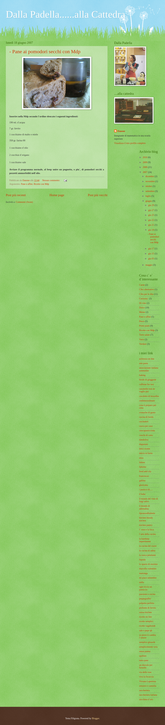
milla (141, 582)
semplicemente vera (148, 647)
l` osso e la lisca (146, 529)
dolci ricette (144, 448)
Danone (121, 131)
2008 (145, 167)
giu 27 (151, 210)
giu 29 (151, 205)
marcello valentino (147, 568)
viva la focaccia (146, 676)
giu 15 (151, 253)
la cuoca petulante (147, 555)
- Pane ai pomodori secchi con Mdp (44, 51)
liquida (142, 559)
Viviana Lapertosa (147, 681)
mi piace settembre (147, 578)
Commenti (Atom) (24, 202)
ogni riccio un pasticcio (145, 588)
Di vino (142, 303)
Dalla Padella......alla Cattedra (65, 14)
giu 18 (151, 230)
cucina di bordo (146, 417)
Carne (142, 285)
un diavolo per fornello (145, 666)
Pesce (141, 321)
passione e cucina (147, 594)
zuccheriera (144, 690)
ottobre (149, 186)
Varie (141, 339)
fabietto (142, 467)
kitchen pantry (145, 525)
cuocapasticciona (147, 430)
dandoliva (143, 439)
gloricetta (143, 485)
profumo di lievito (147, 608)
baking (142, 375)
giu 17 (151, 248)
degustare (143, 444)
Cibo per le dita (146, 294)
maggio (149, 265)
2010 (145, 157)
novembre (150, 181)
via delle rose (145, 672)
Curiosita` (143, 298)
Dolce (142, 307)
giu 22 (151, 220)
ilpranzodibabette (147, 513)
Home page (57, 195)
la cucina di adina (147, 550)
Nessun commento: (51, 180)
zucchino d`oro (146, 699)
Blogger (95, 718)
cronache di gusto (147, 412)
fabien (142, 462)
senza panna (144, 651)
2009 (145, 162)
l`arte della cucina (147, 534)
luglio (149, 196)
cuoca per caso (146, 426)
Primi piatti (144, 326)
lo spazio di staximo (148, 564)
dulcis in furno (145, 453)
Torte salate (144, 335)
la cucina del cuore (147, 546)
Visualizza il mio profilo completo (130, 143)
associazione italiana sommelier (148, 369)
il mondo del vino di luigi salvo (148, 500)
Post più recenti (16, 195)
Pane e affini (26, 184)
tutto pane (143, 660)
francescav (144, 476)
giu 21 (151, 225)
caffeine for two (146, 384)
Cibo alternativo (146, 289)
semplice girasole (147, 642)
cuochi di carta (146, 435)
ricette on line (145, 617)
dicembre (150, 176)
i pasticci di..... (146, 489)
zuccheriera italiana (148, 695)
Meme (142, 312)
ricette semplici (146, 621)
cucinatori (143, 421)
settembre (150, 191)
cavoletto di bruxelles (149, 396)
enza (141, 458)
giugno (149, 201)
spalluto (142, 656)
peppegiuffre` (145, 598)
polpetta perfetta (146, 603)
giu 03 (151, 258)
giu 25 (151, 215)
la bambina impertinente (145, 540)
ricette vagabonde (147, 626)
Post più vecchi (98, 195)
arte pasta (143, 363)
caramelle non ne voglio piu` (147, 390)
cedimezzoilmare (147, 400)
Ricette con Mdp (41, 184)
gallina (142, 480)
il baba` (142, 494)
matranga (143, 573)
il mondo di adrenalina (144, 507)
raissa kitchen (145, 612)
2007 (145, 172)
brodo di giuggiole (147, 379)
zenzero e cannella (147, 686)
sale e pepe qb (145, 630)
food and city (145, 471)
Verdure (142, 344)
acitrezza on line (146, 359)
